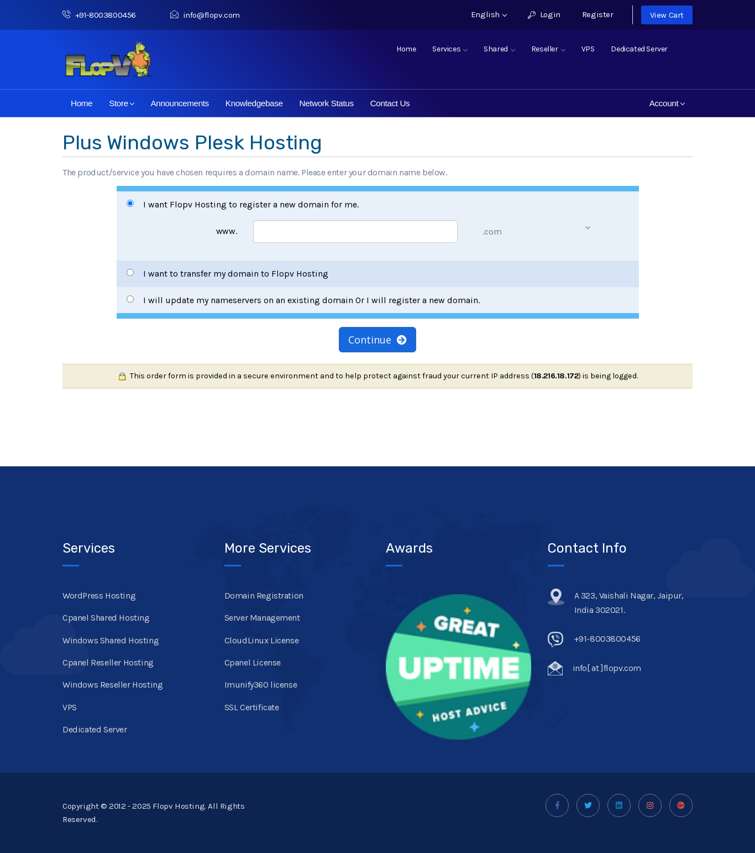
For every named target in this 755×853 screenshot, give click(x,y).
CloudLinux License (261, 640)
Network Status (327, 103)
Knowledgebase (254, 103)
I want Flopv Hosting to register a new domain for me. (243, 204)
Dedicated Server (639, 49)
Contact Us (390, 103)
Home (406, 49)
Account (667, 103)
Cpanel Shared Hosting (106, 617)
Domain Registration (263, 595)
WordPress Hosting (98, 595)
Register (598, 14)
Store (122, 103)
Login (544, 14)
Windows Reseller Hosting (112, 684)
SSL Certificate (251, 707)
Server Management (262, 617)
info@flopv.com (205, 15)
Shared (499, 49)
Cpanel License (252, 662)
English (489, 14)
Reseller (548, 49)
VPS (588, 49)
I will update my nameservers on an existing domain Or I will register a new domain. (303, 300)
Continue (377, 339)
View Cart (667, 15)
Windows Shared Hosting (110, 640)
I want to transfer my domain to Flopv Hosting (227, 273)
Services (449, 49)
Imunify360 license (260, 684)
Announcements (179, 103)
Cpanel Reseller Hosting (108, 662)
